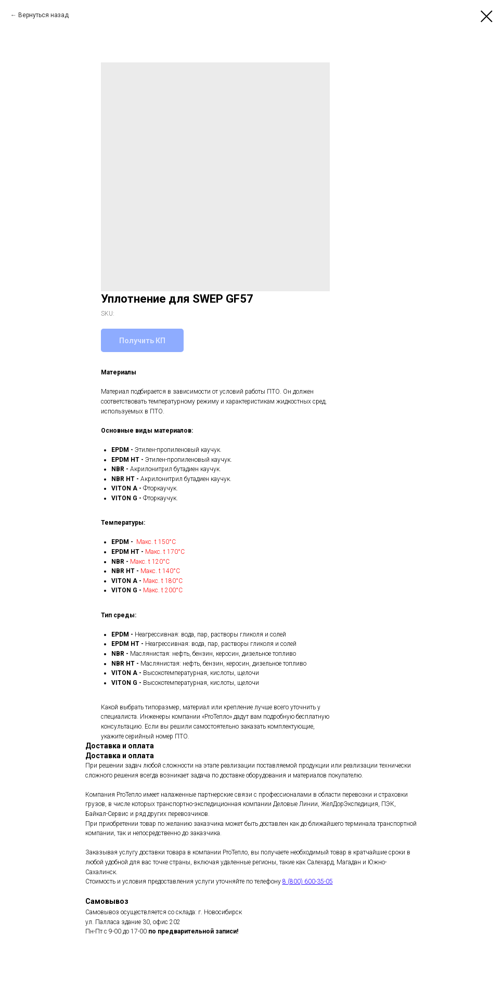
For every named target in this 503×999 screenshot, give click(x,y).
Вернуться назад (43, 15)
